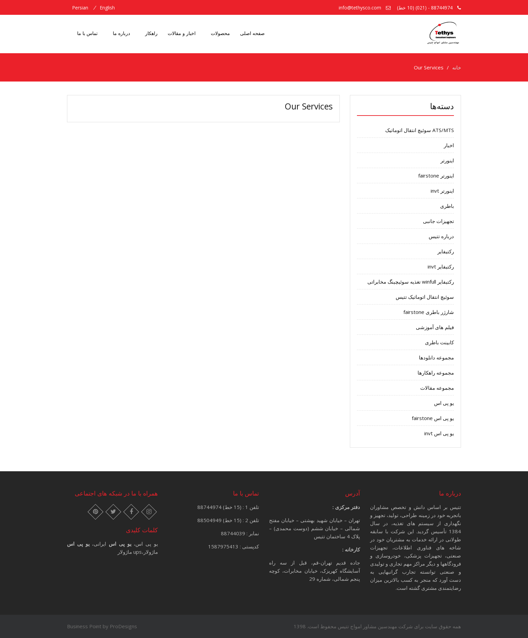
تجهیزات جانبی (438, 221)
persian (80, 7)
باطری (447, 205)
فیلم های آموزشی (435, 327)
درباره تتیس (441, 236)
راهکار (151, 33)
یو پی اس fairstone (433, 418)
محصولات (220, 33)
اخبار (449, 145)
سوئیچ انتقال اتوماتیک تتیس (425, 296)
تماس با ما (87, 33)
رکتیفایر (445, 251)
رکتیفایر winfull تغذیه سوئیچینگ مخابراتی (410, 281)
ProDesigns (123, 626)
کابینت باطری (439, 342)
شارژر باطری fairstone (428, 312)
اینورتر (447, 160)
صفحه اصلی (252, 33)
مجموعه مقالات (437, 387)
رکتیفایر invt (441, 266)
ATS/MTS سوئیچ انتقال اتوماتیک (419, 130)
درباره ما (121, 33)
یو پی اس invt (439, 433)
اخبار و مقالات (182, 33)
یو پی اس (444, 403)
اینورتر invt (442, 190)
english (107, 7)
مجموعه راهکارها (436, 372)
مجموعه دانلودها (436, 357)
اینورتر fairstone (436, 175)
